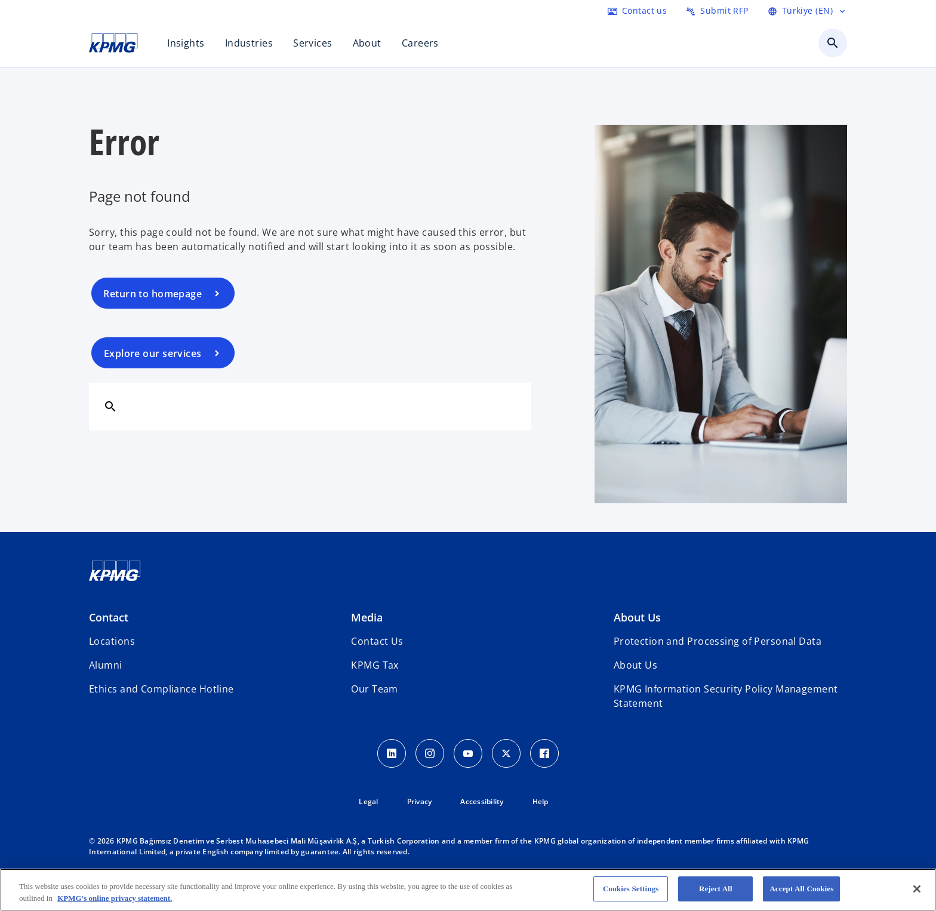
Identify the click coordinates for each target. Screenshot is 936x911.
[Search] (110, 406)
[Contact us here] (637, 11)
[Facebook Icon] (544, 753)
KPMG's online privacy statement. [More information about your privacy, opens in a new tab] (114, 898)
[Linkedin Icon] (391, 753)
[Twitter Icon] (506, 753)
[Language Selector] (807, 11)
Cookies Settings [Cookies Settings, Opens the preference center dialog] (630, 888)
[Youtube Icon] (468, 753)
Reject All (715, 888)
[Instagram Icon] (429, 753)
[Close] (917, 889)
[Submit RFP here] (717, 11)
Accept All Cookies (801, 888)
